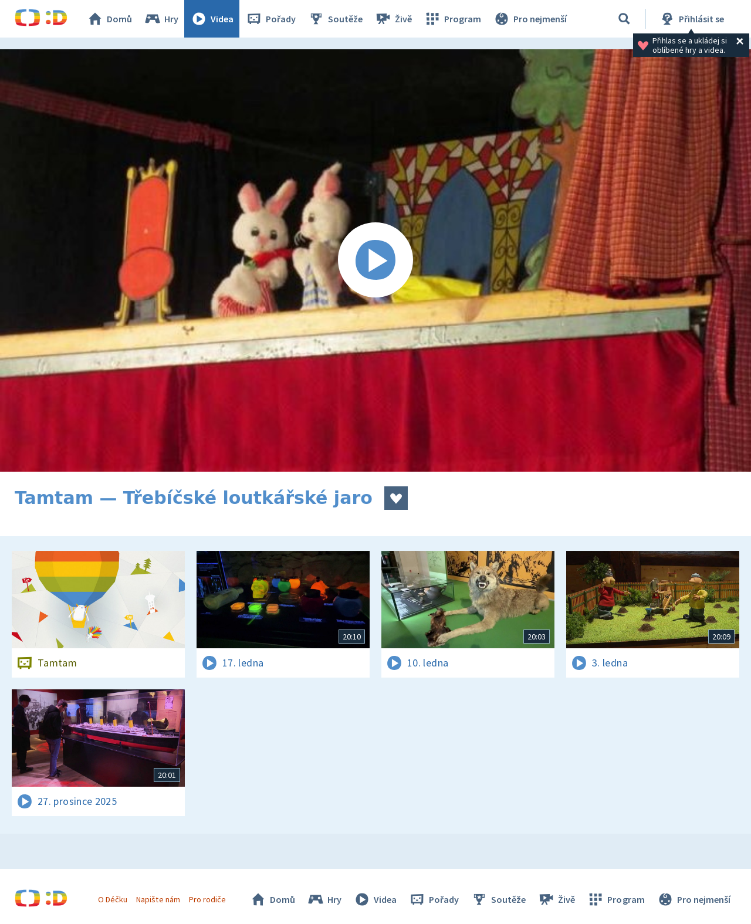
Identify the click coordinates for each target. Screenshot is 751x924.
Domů (109, 19)
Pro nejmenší (530, 19)
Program (452, 19)
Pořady (270, 19)
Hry (161, 19)
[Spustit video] (375, 260)
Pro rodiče (207, 899)
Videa (212, 19)
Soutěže (335, 19)
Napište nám (158, 899)
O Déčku (112, 899)
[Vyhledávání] (624, 19)
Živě (393, 19)
